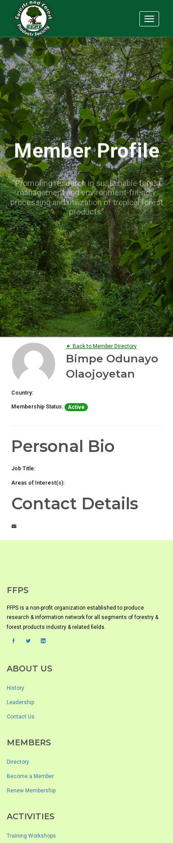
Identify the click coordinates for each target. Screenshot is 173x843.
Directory (18, 762)
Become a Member (30, 776)
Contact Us (21, 717)
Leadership (20, 702)
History (15, 688)
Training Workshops (31, 836)
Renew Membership (31, 790)
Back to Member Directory (101, 346)
